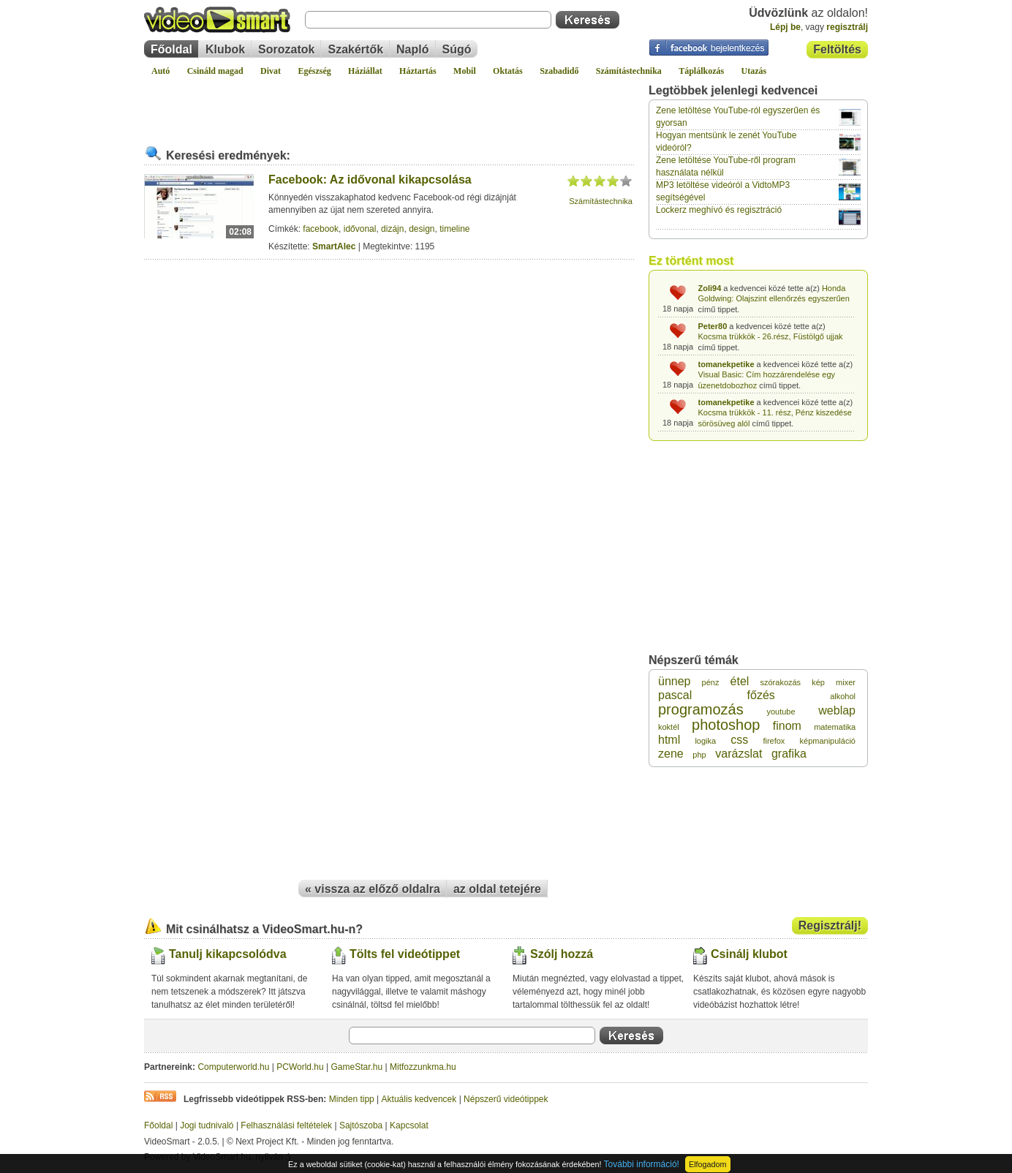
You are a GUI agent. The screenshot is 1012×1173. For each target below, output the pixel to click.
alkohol (843, 696)
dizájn (392, 229)
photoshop (726, 725)
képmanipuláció (828, 740)
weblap (837, 710)
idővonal (360, 229)
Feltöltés (837, 49)
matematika (835, 727)
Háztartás (418, 71)
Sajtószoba (360, 1125)
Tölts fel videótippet (405, 954)
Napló (412, 49)
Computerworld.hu (233, 1067)
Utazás (754, 71)
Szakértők (355, 49)
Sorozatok (286, 49)
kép (818, 682)
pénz (711, 682)
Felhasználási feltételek (286, 1125)
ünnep (674, 681)
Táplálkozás (701, 71)
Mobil (464, 71)
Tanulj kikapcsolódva (228, 954)
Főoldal (171, 49)
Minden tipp (351, 1099)
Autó (160, 71)
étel (739, 681)
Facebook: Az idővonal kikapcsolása (370, 179)
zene (671, 753)
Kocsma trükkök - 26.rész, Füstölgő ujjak (770, 336)
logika (705, 740)
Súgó (457, 49)
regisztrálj (847, 27)
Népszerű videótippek (506, 1099)
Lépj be (785, 27)
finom (787, 726)
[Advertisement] (389, 105)
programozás (701, 709)
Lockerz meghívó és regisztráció (719, 210)
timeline (454, 229)
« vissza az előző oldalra (372, 889)
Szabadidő (559, 71)
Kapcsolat (409, 1125)
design (421, 229)
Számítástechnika (629, 71)
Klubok (225, 49)
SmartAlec (333, 246)
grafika (789, 753)
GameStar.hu (357, 1067)
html (669, 739)
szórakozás (780, 682)
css (739, 739)
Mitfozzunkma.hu (423, 1067)
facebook (321, 229)
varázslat (738, 753)
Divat (270, 71)
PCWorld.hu (299, 1067)
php (699, 754)
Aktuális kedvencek (419, 1099)
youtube (780, 711)
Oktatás (508, 71)
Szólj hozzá (561, 954)
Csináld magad (215, 71)
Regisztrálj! (829, 925)
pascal (675, 695)
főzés (761, 695)
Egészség (314, 71)
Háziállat (365, 71)
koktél (668, 727)
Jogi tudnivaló (206, 1125)
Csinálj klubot (749, 954)
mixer (846, 682)
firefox (774, 740)
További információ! (641, 1164)
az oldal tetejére (497, 889)
